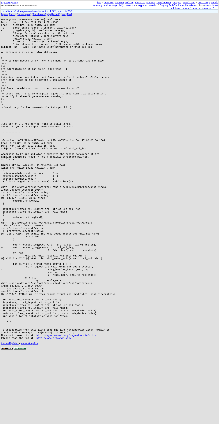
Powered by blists (10, 414)
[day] (49, 14)
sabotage (113, 5)
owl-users (119, 2)
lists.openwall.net (9, 2)
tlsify (121, 5)
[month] (56, 14)
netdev (207, 5)
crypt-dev (142, 5)
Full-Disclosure (176, 5)
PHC (214, 8)
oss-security (204, 2)
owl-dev (129, 2)
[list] (69, 14)
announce (108, 2)
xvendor (153, 5)
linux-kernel (191, 5)
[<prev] (5, 14)
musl (105, 5)
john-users (140, 2)
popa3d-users (188, 2)
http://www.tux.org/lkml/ (53, 409)
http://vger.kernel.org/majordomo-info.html (67, 406)
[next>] (12, 14)
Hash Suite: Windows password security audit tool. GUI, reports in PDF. (37, 11)
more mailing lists (29, 414)
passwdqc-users (163, 2)
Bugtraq (164, 5)
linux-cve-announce (201, 8)
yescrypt (176, 2)
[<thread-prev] (24, 14)
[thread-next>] (39, 14)
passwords (130, 5)
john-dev (150, 2)
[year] (64, 14)
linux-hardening (183, 8)
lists (99, 2)
